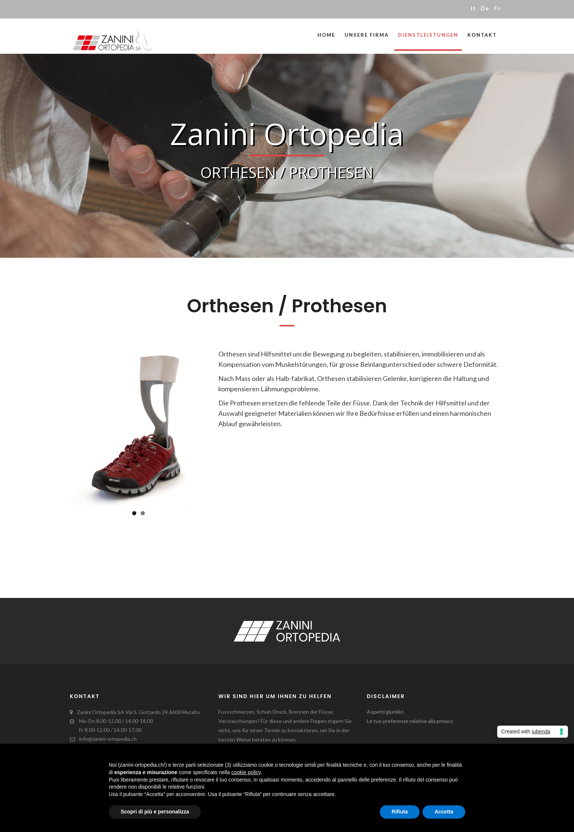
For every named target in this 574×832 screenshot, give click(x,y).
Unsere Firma (367, 35)
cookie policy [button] (246, 772)
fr (497, 8)
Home (326, 35)
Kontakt (482, 35)
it (473, 8)
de (485, 8)
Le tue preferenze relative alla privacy (410, 721)
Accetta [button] (443, 812)
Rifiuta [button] (400, 812)
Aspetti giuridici (385, 711)
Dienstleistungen (428, 35)
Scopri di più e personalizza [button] (155, 812)
